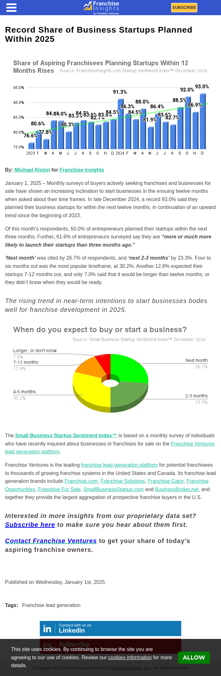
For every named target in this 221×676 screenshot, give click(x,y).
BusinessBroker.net (177, 489)
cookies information (130, 657)
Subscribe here (30, 524)
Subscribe (184, 7)
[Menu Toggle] (11, 7)
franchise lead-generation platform (119, 465)
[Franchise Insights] (101, 7)
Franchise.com (81, 481)
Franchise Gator (166, 481)
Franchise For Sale (59, 489)
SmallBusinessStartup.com (113, 489)
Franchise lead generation (51, 605)
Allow (194, 657)
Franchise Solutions (122, 481)
